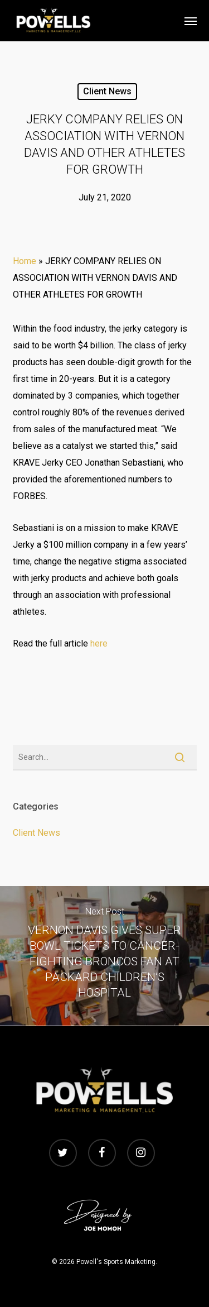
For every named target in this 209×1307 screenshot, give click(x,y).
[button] (190, 20)
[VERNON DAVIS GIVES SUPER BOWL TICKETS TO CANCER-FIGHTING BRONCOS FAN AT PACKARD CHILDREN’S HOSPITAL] (104, 956)
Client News (107, 91)
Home (24, 261)
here (99, 643)
